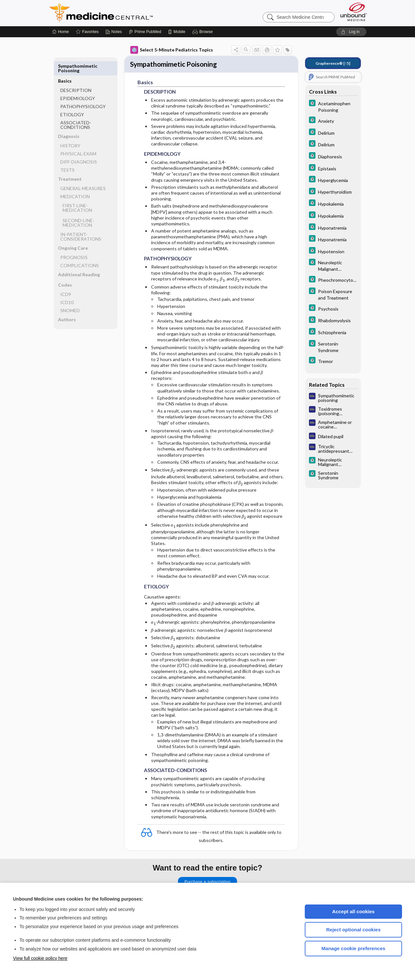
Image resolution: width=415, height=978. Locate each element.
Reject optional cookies (353, 929)
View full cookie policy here (40, 958)
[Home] (60, 31)
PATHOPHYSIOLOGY (83, 91)
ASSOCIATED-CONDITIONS (75, 110)
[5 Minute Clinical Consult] (333, 106)
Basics (65, 66)
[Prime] (145, 31)
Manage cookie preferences (353, 948)
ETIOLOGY (72, 99)
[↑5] (332, 63)
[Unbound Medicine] (353, 12)
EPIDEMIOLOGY (77, 83)
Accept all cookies (353, 911)
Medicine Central (130, 13)
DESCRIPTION (75, 75)
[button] (203, 31)
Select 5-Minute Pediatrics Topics (171, 50)
